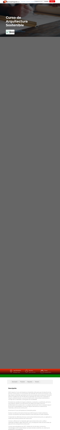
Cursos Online (23, 1)
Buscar (52, 1)
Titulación (22, 381)
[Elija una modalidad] (47, 1)
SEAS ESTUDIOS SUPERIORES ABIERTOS (20, 31)
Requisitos (29, 381)
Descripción (15, 381)
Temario (37, 381)
